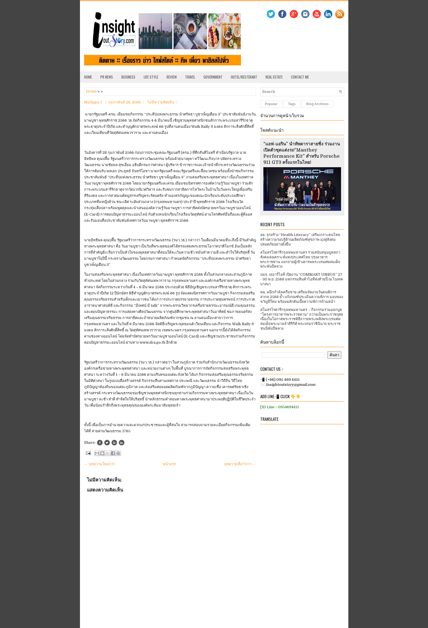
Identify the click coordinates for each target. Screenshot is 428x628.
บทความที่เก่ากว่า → (240, 464)
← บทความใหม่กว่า (99, 464)
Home (88, 77)
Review (172, 77)
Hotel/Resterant (244, 77)
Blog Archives (317, 104)
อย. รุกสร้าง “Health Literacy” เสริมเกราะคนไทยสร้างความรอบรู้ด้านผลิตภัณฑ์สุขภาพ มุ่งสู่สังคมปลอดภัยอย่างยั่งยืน (300, 239)
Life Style (151, 77)
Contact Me (300, 77)
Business (128, 77)
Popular (271, 104)
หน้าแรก (169, 464)
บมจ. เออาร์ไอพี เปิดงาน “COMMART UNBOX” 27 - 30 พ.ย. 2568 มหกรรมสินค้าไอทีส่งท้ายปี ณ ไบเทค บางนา (301, 279)
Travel (190, 77)
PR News (106, 77)
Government (213, 77)
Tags (291, 104)
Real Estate (274, 77)
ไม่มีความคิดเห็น (160, 102)
